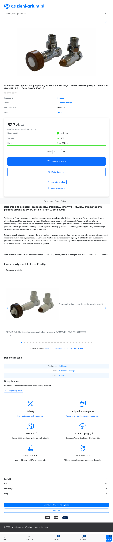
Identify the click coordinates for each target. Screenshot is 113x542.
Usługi (6, 483)
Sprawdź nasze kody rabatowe (30, 416)
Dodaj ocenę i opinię (13, 391)
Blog (6, 494)
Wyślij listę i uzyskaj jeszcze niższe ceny (82, 416)
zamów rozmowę (56, 188)
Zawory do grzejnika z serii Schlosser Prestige (64, 348)
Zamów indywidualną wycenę (56, 505)
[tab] (21, 342)
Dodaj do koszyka (56, 161)
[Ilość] (57, 151)
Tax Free (56, 511)
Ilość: (49, 152)
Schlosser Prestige (64, 103)
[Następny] (105, 308)
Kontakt (7, 479)
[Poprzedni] (7, 308)
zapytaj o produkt (56, 182)
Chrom (59, 112)
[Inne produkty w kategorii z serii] (56, 270)
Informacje (8, 488)
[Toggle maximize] (106, 21)
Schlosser (61, 98)
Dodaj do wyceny (56, 172)
